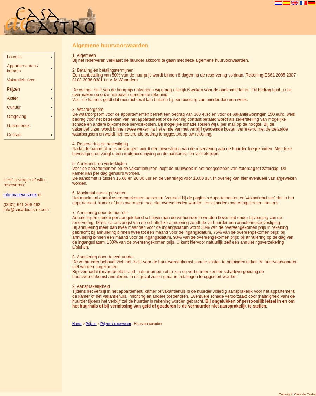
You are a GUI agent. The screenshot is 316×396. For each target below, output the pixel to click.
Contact (14, 134)
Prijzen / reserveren (115, 324)
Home (77, 324)
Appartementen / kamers (22, 68)
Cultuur (14, 107)
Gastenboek (18, 125)
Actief (12, 98)
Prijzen (13, 89)
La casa (14, 56)
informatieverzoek (20, 194)
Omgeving (16, 116)
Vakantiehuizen (21, 80)
